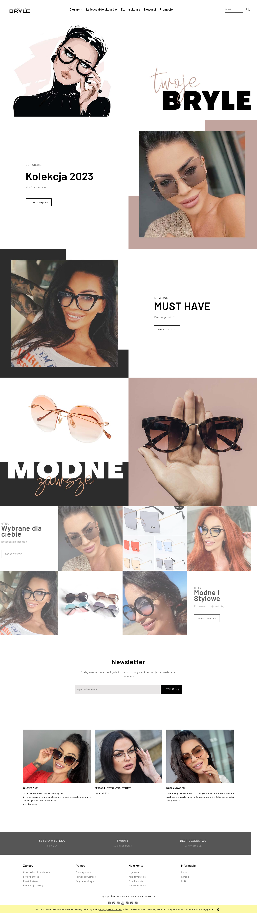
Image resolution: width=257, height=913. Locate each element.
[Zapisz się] (171, 689)
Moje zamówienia (137, 876)
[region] (128, 70)
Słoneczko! (30, 787)
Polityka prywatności (86, 876)
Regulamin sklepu (85, 881)
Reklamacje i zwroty (33, 885)
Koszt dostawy (30, 881)
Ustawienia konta (137, 885)
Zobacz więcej (38, 202)
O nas (184, 872)
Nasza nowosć (175, 787)
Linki (183, 881)
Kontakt (185, 876)
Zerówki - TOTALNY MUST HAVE (113, 787)
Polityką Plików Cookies (110, 909)
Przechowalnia (135, 881)
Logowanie (133, 872)
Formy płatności (31, 876)
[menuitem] (76, 9)
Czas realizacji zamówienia (36, 872)
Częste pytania (83, 872)
